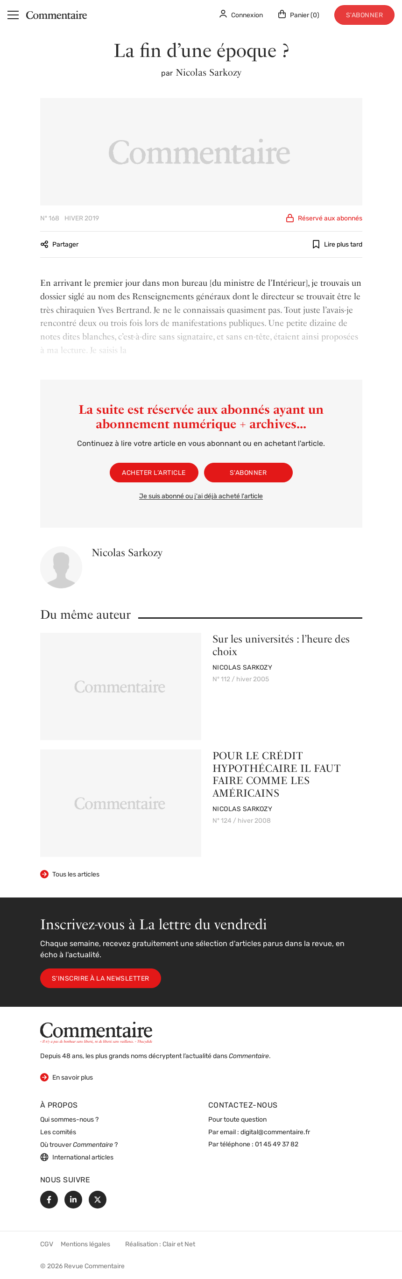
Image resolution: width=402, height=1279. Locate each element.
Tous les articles (69, 874)
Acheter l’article (154, 473)
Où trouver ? (79, 1145)
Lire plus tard (337, 244)
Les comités (58, 1132)
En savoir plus (66, 1077)
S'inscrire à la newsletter (100, 978)
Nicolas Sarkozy (208, 72)
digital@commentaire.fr (275, 1132)
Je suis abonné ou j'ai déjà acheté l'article (201, 496)
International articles (76, 1157)
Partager (59, 244)
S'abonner (364, 15)
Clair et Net (178, 1244)
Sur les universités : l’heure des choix (281, 645)
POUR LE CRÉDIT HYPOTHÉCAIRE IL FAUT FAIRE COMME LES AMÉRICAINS (276, 773)
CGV (46, 1244)
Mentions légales (85, 1244)
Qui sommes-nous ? (69, 1120)
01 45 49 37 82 (276, 1144)
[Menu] (13, 15)
